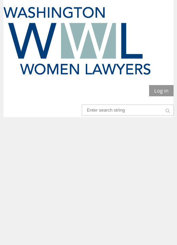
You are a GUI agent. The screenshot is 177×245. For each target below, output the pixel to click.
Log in (161, 90)
